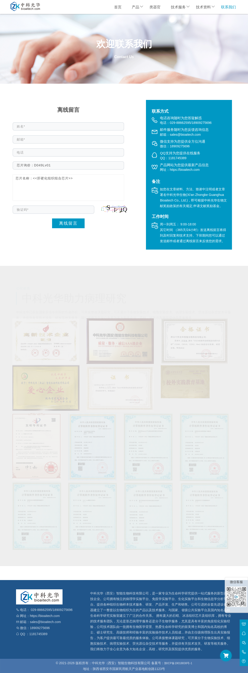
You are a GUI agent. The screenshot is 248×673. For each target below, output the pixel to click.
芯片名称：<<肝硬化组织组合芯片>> (68, 187)
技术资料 (203, 7)
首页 (118, 7)
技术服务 (178, 7)
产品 (135, 7)
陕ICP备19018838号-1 (178, 663)
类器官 (155, 7)
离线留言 (68, 223)
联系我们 (228, 7)
